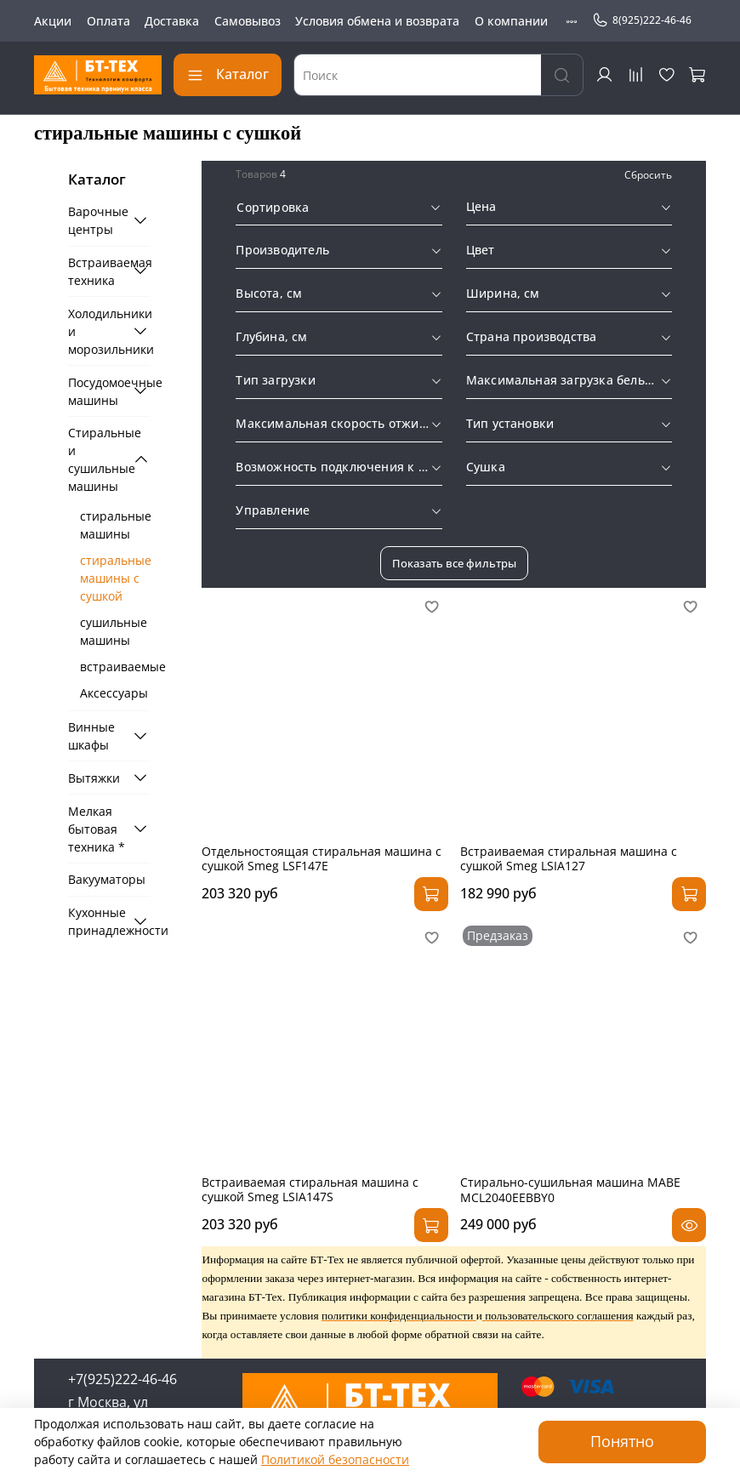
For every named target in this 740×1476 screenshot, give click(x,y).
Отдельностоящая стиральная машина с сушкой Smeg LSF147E (321, 859)
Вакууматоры (106, 879)
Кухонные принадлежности (97, 921)
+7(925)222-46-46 (122, 1379)
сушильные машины (113, 631)
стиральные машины (115, 525)
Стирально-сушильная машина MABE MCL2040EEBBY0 (570, 1189)
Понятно (622, 1441)
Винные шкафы (91, 736)
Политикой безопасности (335, 1459)
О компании (511, 21)
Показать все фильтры (454, 563)
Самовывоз (247, 21)
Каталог (227, 74)
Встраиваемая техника (97, 271)
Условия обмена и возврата (377, 21)
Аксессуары (114, 693)
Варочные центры (97, 220)
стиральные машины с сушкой (115, 578)
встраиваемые (115, 666)
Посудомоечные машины (97, 391)
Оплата (108, 21)
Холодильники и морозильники (97, 331)
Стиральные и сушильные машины (97, 459)
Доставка (172, 21)
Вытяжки (94, 778)
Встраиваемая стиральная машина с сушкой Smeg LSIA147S (310, 1189)
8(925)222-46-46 (642, 20)
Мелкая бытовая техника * (96, 829)
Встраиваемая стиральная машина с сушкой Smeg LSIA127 (568, 859)
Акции (52, 21)
